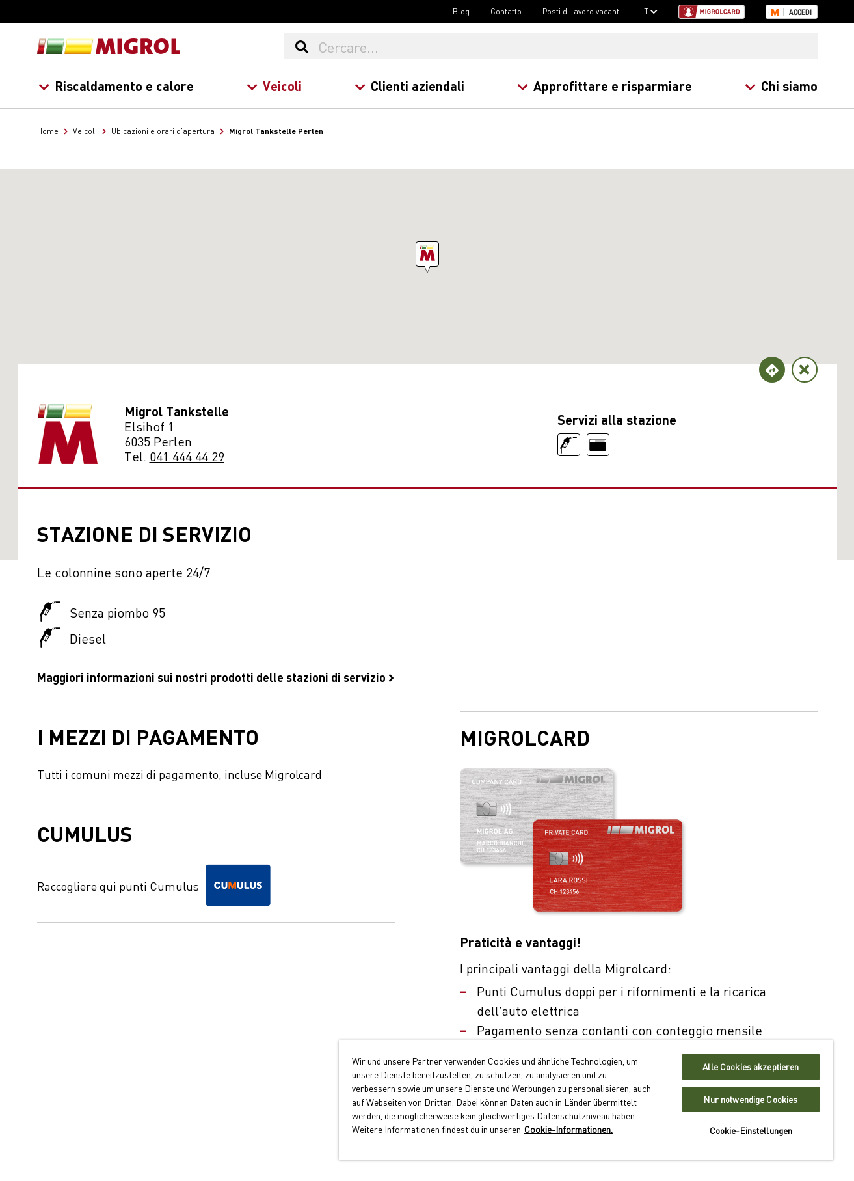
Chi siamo (780, 85)
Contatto (506, 11)
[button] (427, 254)
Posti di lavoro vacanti (581, 11)
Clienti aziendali (409, 85)
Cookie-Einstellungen (751, 1130)
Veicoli (273, 85)
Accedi (800, 12)
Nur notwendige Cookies (750, 1099)
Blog (461, 11)
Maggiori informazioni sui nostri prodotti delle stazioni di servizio (215, 676)
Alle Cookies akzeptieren (750, 1067)
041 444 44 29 (187, 456)
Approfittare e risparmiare (603, 85)
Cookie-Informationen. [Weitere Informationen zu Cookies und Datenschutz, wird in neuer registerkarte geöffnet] (568, 1128)
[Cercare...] (567, 46)
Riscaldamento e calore (115, 85)
